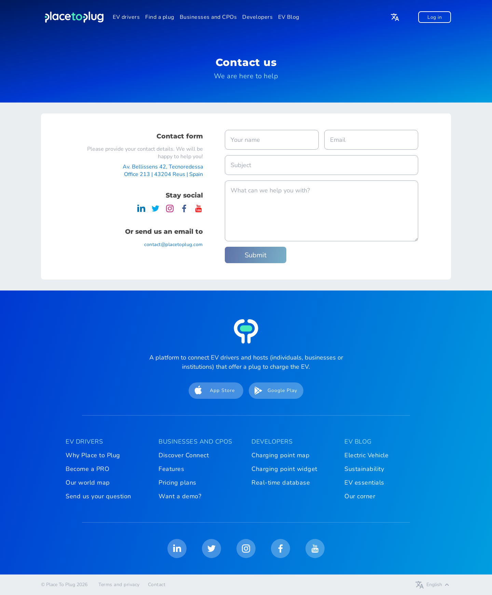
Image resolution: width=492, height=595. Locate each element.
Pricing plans (177, 482)
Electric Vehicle (366, 455)
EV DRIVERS (84, 441)
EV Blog (288, 17)
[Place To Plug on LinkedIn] (141, 210)
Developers (257, 17)
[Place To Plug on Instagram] (169, 210)
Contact (157, 584)
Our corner (359, 496)
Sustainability (364, 469)
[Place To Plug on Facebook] (184, 210)
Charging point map (280, 455)
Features (171, 469)
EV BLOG (358, 441)
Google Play (273, 390)
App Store (212, 390)
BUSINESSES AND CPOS (195, 441)
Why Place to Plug (93, 455)
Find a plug (159, 17)
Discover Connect (184, 455)
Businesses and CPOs (208, 17)
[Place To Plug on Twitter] (155, 210)
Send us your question (98, 496)
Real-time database (280, 482)
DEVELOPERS (271, 441)
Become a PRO (87, 469)
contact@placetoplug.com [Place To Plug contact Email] (173, 244)
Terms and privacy (119, 584)
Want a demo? (180, 496)
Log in (434, 17)
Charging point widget (284, 469)
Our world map (88, 482)
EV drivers (126, 17)
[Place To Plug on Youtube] (198, 210)
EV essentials (364, 482)
